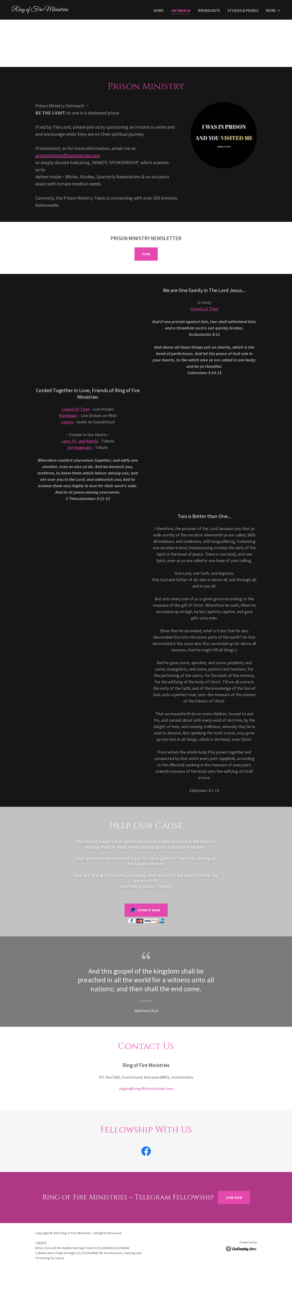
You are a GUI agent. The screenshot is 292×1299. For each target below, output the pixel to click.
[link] (76, 9)
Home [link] (158, 10)
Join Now (233, 1197)
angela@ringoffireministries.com (67, 155)
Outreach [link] (180, 10)
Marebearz (68, 415)
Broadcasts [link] (209, 10)
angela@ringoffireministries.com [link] (146, 1088)
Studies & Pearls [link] (243, 10)
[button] (273, 10)
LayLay (67, 422)
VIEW (146, 254)
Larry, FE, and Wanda (79, 441)
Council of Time (204, 309)
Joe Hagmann (79, 447)
